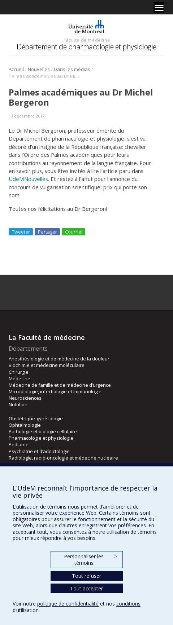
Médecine (19, 378)
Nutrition (18, 404)
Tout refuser (86, 575)
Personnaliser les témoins (90, 559)
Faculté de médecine (87, 40)
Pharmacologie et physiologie (41, 438)
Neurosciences (25, 398)
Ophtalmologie (25, 425)
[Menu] (158, 7)
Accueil (16, 69)
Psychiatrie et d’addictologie (39, 451)
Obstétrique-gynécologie (36, 418)
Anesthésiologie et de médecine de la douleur (59, 358)
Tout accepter (86, 588)
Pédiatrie (19, 444)
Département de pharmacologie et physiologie (86, 47)
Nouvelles (39, 69)
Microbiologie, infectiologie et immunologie (55, 391)
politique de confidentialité (68, 603)
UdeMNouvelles (28, 178)
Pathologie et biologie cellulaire (43, 431)
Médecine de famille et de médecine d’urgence (60, 385)
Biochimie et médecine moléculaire (47, 365)
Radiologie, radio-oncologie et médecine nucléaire (63, 458)
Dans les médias (72, 69)
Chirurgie (19, 372)
